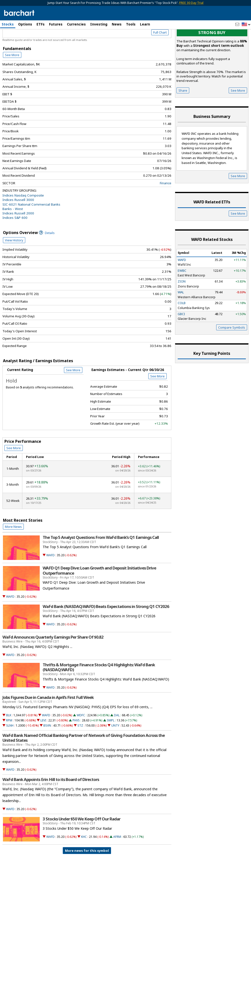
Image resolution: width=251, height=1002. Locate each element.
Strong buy (212, 56)
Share (182, 114)
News (117, 24)
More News (13, 550)
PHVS (76, 744)
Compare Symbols (231, 351)
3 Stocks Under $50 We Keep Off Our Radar (81, 842)
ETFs (41, 24)
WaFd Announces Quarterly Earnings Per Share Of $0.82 (52, 660)
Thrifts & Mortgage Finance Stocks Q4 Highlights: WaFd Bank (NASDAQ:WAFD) (99, 691)
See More (12, 78)
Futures (56, 24)
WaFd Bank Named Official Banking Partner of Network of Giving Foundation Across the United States (83, 762)
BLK (8, 739)
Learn (145, 24)
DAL (117, 739)
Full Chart (160, 56)
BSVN (47, 749)
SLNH (9, 749)
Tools (131, 24)
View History (14, 264)
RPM (9, 744)
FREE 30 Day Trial (191, 3)
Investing (98, 24)
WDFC (81, 739)
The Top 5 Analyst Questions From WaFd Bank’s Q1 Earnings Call (101, 561)
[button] (246, 25)
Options (25, 24)
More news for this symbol (87, 874)
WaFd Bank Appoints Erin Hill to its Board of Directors (50, 803)
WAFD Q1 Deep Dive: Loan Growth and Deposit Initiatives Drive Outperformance (99, 594)
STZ (80, 749)
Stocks (8, 24)
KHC (84, 860)
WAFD (50, 579)
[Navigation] (45, 42)
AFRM (117, 860)
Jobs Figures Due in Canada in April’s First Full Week (48, 721)
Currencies (76, 24)
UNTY (115, 749)
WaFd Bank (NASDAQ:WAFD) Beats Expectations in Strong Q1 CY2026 (106, 630)
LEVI (43, 744)
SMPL (110, 744)
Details (47, 257)
